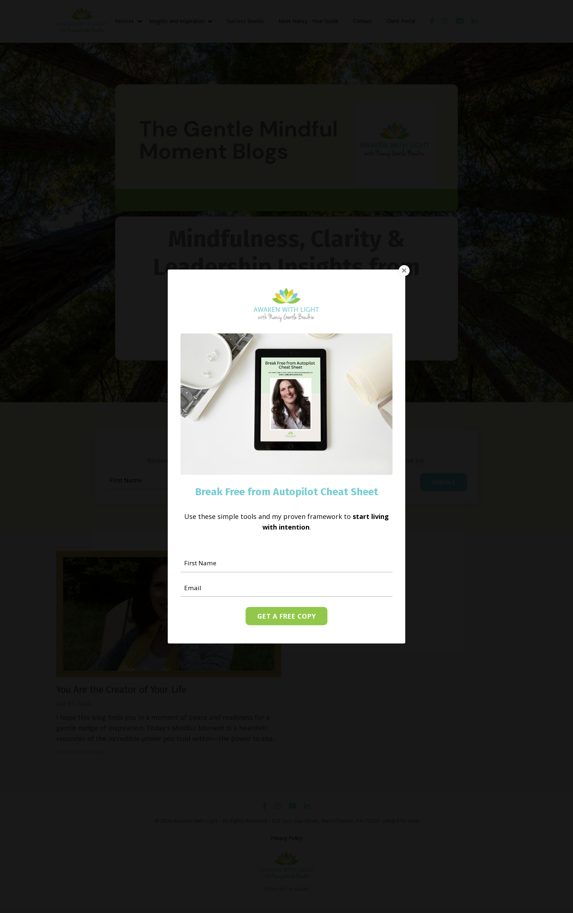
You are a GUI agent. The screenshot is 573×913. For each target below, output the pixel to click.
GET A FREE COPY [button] (286, 616)
